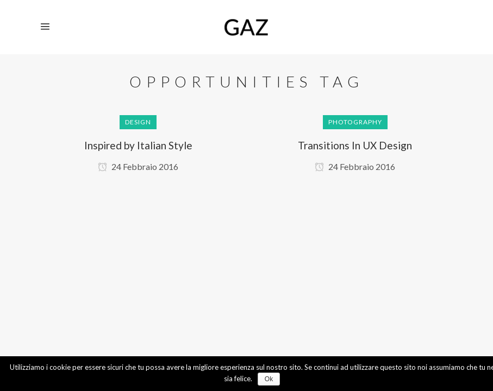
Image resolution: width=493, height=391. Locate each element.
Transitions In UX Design (355, 145)
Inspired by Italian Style (138, 145)
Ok (269, 379)
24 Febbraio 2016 (138, 166)
